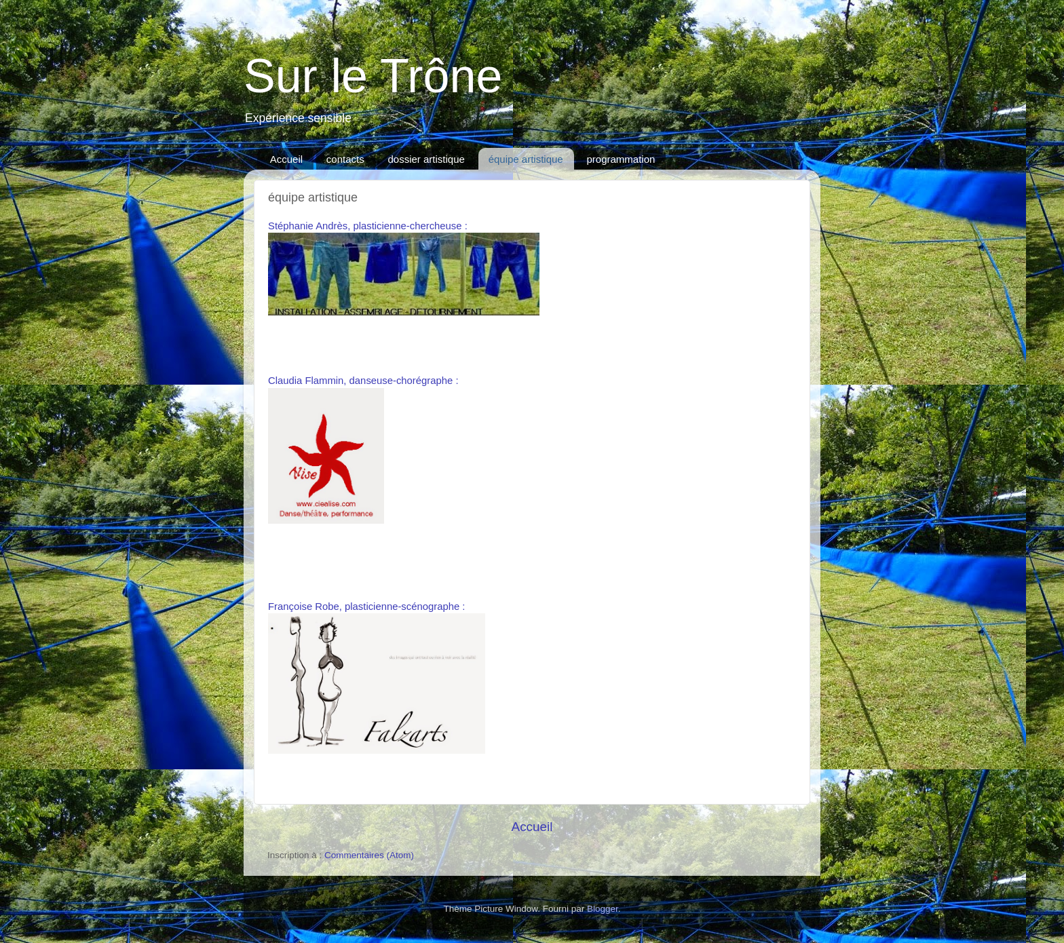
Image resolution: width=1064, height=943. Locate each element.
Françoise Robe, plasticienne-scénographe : (366, 606)
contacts (345, 159)
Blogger (602, 909)
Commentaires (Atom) (369, 855)
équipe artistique (526, 159)
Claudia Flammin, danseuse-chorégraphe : (363, 380)
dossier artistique (425, 159)
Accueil (286, 159)
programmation (620, 159)
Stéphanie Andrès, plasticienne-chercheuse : (368, 225)
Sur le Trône (373, 76)
